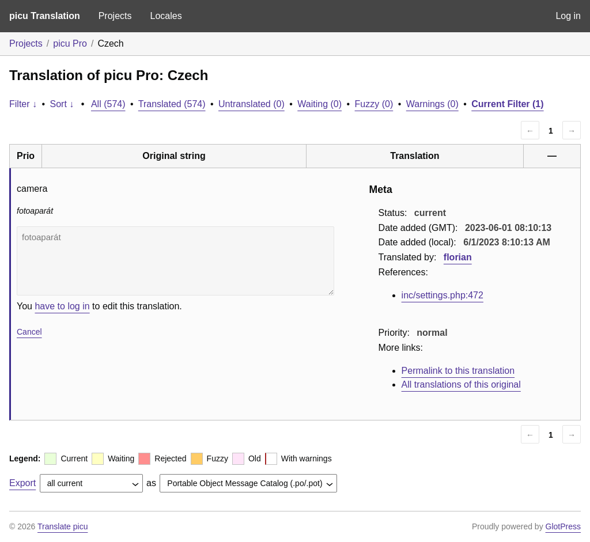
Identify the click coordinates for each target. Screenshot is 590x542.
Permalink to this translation (458, 371)
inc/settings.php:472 (442, 295)
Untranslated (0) (251, 104)
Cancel (29, 331)
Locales (165, 16)
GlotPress (563, 526)
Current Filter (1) (507, 104)
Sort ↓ (62, 104)
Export (22, 483)
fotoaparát (175, 260)
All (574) (108, 104)
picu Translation (44, 16)
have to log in (62, 306)
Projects (115, 16)
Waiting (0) (319, 104)
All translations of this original (461, 384)
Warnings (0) (432, 104)
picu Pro (70, 43)
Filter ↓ (23, 104)
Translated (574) (172, 104)
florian (458, 257)
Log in (568, 16)
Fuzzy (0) (374, 104)
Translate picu (62, 526)
